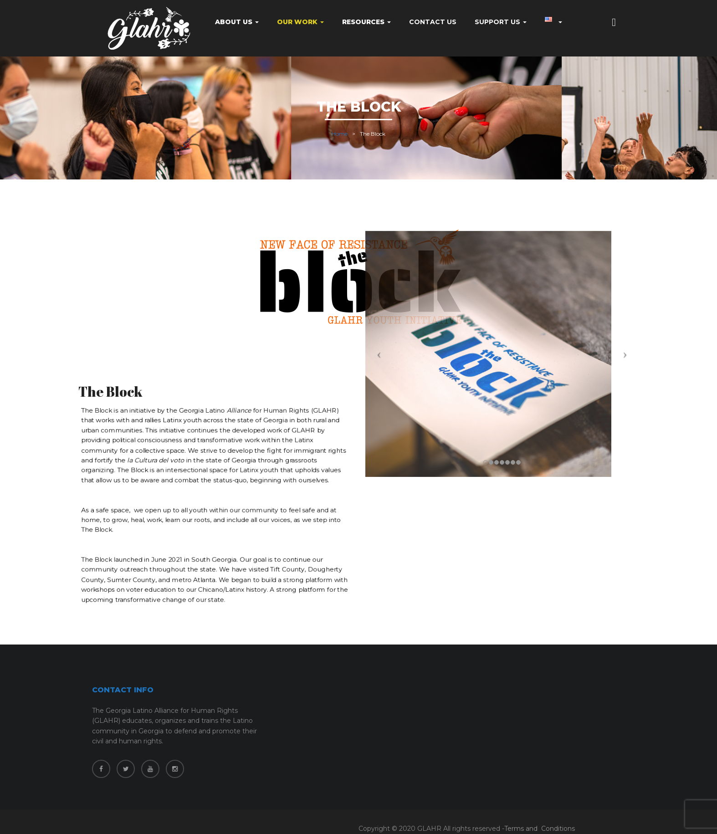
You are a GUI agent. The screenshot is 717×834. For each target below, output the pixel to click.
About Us (237, 22)
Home (340, 133)
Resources (366, 22)
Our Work (300, 22)
